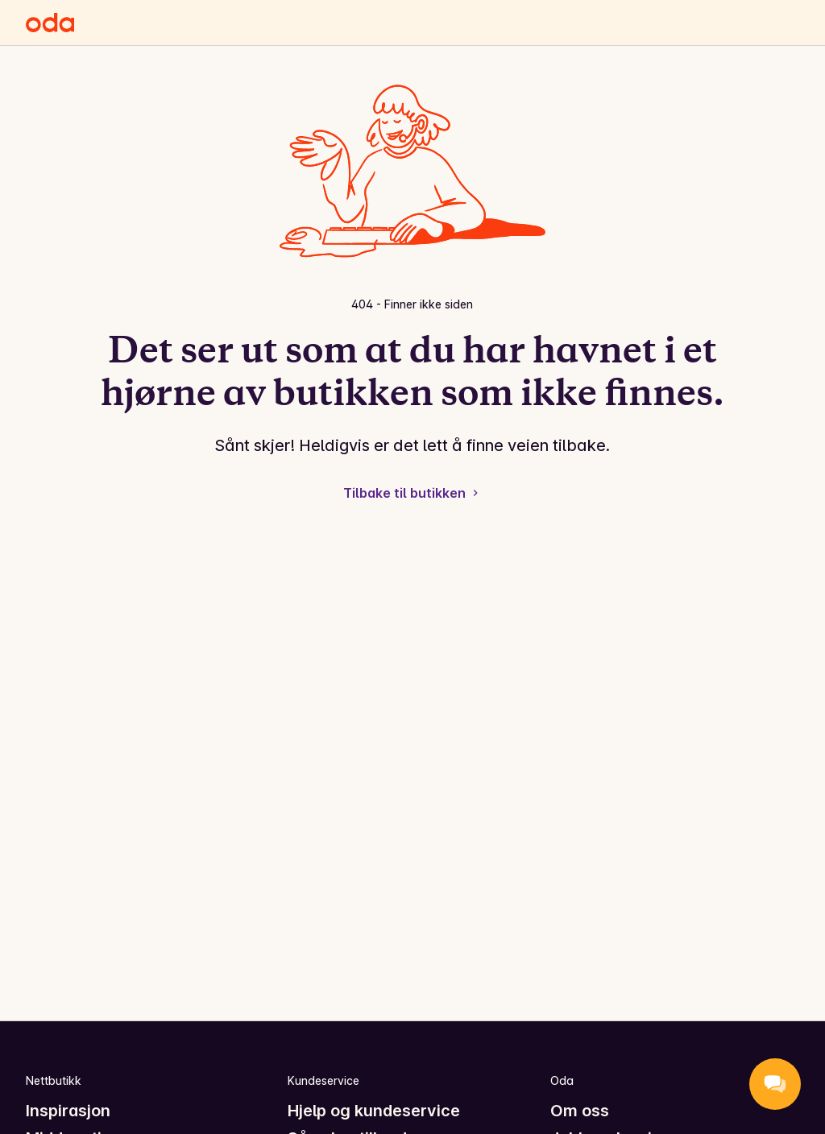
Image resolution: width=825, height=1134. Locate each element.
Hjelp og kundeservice (374, 1110)
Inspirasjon (68, 1110)
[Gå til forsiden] (50, 22)
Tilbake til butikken (412, 493)
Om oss (579, 1110)
